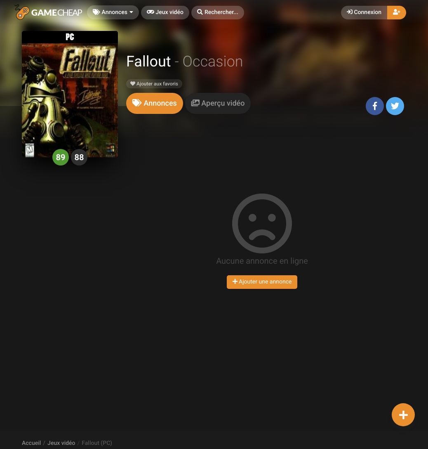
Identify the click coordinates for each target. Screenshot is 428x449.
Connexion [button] (364, 12)
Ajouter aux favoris (154, 84)
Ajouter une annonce (262, 282)
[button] (217, 12)
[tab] (154, 103)
